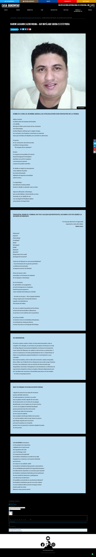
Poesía (18, 10)
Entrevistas (54, 10)
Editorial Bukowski (28, 1)
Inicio (6, 10)
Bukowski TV (67, 1)
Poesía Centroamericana (36, 17)
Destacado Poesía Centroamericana (24, 17)
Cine (42, 10)
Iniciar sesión (13, 504)
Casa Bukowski (9, 1)
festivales (86, 1)
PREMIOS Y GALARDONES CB (78, 10)
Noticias (66, 10)
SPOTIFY (47, 1)
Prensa (90, 10)
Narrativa (30, 10)
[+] (28, 519)
